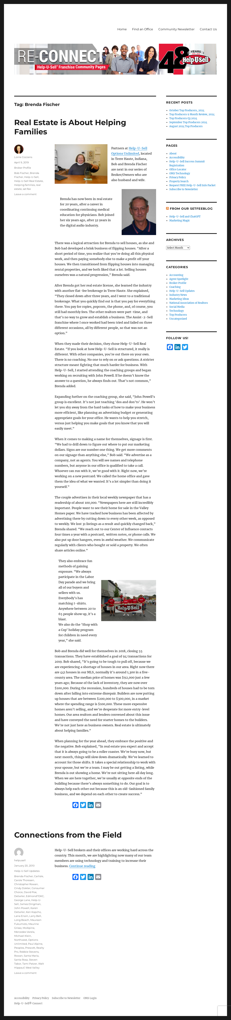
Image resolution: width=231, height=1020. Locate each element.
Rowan (18, 955)
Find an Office (142, 29)
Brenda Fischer (23, 876)
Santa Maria (31, 955)
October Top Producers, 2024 (186, 110)
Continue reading (82, 866)
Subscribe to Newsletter (183, 189)
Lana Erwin (21, 915)
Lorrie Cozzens (23, 157)
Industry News (178, 295)
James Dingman (30, 904)
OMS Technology (179, 173)
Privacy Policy (177, 177)
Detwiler (19, 896)
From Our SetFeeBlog (191, 208)
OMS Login (90, 998)
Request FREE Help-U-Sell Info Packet (192, 185)
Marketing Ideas (179, 299)
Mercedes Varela (24, 931)
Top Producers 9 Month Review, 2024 (192, 114)
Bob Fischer (21, 172)
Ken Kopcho (33, 911)
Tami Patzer (29, 963)
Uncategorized (178, 318)
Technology (176, 310)
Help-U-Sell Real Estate (28, 180)
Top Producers (178, 314)
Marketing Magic (179, 220)
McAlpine (28, 927)
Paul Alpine (35, 943)
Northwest (20, 939)
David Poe (30, 892)
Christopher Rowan (26, 884)
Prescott (30, 947)
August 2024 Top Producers (186, 126)
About (173, 153)
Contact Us (208, 29)
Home (122, 29)
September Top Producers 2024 (188, 122)
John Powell (21, 907)
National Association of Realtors (188, 302)
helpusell (20, 860)
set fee (27, 188)
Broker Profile (22, 167)
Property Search (179, 181)
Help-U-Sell (31, 176)
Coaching (175, 287)
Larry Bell (35, 915)
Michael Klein (22, 935)
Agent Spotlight (178, 279)
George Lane (22, 900)
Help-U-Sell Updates (27, 870)
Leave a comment (25, 194)
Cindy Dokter (22, 888)
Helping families (24, 184)
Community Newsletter (176, 29)
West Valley (33, 967)
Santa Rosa (21, 959)
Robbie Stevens (29, 951)
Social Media (176, 306)
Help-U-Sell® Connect (28, 1003)
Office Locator (177, 169)
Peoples (19, 947)
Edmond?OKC (35, 896)
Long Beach (21, 919)
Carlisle (38, 876)
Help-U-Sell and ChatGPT (185, 216)
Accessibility (176, 157)
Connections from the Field (68, 834)
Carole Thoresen (24, 880)
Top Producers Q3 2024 (183, 118)
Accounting (176, 275)
